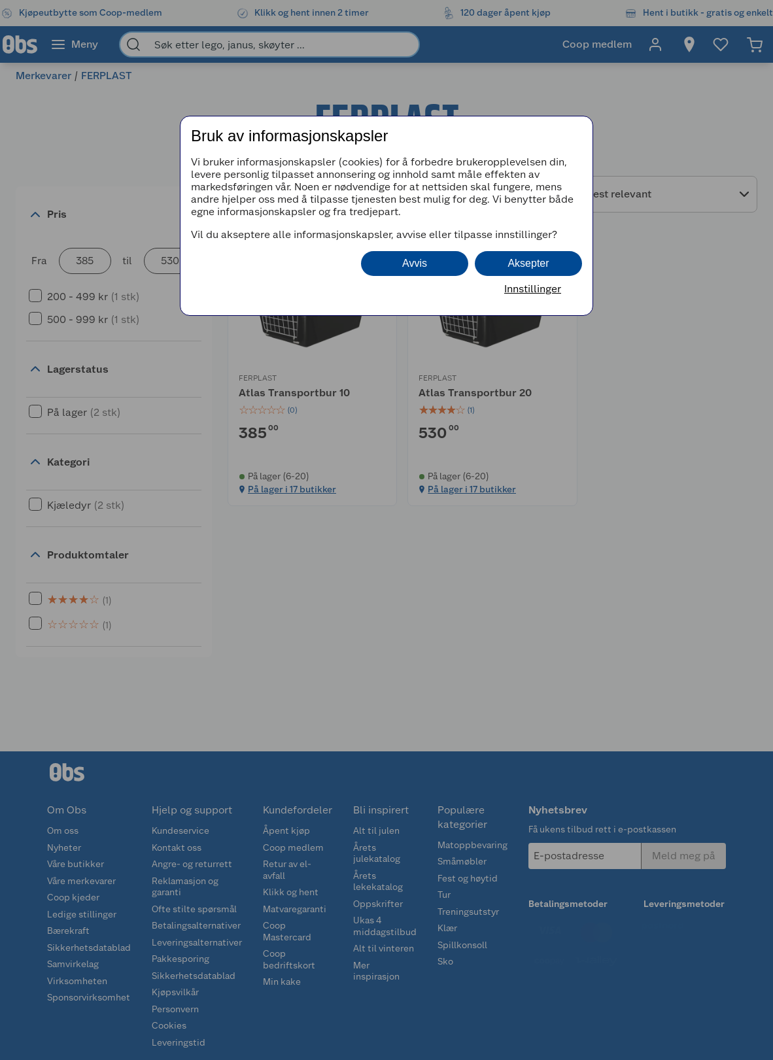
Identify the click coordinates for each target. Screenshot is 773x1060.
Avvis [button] (414, 263)
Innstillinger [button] (532, 288)
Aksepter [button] (528, 263)
